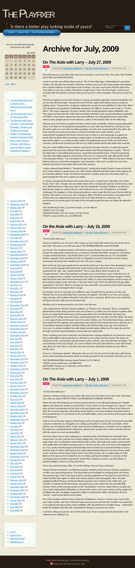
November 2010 (17, 449)
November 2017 (17, 281)
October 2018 (16, 261)
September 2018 (17, 264)
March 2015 (15, 315)
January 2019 (16, 251)
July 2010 (14, 463)
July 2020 (14, 238)
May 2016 (14, 301)
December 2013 (17, 359)
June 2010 (15, 466)
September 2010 (17, 456)
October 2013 (16, 365)
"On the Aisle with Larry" (97, 68)
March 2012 (15, 402)
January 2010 (16, 483)
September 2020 (17, 234)
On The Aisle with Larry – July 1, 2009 (76, 379)
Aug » (13, 83)
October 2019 (16, 244)
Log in (13, 531)
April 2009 (15, 510)
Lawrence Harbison (72, 68)
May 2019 (14, 248)
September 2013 (17, 369)
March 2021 (15, 221)
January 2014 (16, 355)
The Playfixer (28, 13)
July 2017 (14, 285)
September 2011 (17, 419)
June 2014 (15, 342)
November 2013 (17, 362)
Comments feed (17, 538)
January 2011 (16, 443)
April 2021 (15, 217)
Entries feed (15, 535)
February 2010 (16, 480)
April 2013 (15, 379)
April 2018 (15, 271)
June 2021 (15, 214)
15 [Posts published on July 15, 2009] (16, 69)
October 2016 (16, 295)
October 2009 (16, 493)
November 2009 (17, 490)
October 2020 (16, 231)
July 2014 (14, 338)
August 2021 (16, 207)
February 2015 (16, 318)
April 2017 (15, 291)
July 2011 (14, 426)
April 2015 (15, 312)
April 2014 (15, 348)
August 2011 (16, 423)
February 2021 (16, 224)
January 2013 (16, 386)
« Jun (6, 83)
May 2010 (14, 470)
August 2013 (16, 372)
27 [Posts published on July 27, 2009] (7, 77)
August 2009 (16, 500)
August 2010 (16, 460)
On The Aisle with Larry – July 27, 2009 (77, 62)
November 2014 (17, 328)
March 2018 (15, 274)
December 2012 (17, 389)
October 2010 (16, 453)
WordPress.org (17, 542)
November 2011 (17, 413)
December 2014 (17, 325)
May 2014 (14, 345)
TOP (83, 563)
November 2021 (17, 204)
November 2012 (17, 392)
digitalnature (64, 560)
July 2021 (14, 211)
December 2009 (17, 487)
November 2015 (17, 305)
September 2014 (17, 335)
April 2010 (15, 473)
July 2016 (14, 298)
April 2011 (15, 433)
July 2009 (14, 503)
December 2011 (17, 409)
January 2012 (16, 406)
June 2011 (15, 429)
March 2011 (15, 436)
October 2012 (16, 396)
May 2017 (14, 288)
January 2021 (16, 227)
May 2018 (14, 268)
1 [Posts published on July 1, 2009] (15, 61)
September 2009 (17, 497)
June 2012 (15, 399)
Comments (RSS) (73, 563)
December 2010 (17, 446)
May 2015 (14, 308)
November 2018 (17, 258)
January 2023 (16, 200)
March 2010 (15, 476)
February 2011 (16, 439)
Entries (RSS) (58, 563)
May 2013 (14, 375)
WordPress (85, 560)
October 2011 (16, 416)
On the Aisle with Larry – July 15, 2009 (76, 226)
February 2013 (16, 382)
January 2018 (16, 278)
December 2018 (17, 254)
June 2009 (15, 507)
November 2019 (17, 241)
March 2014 (15, 352)
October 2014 (16, 332)
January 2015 (16, 322)
